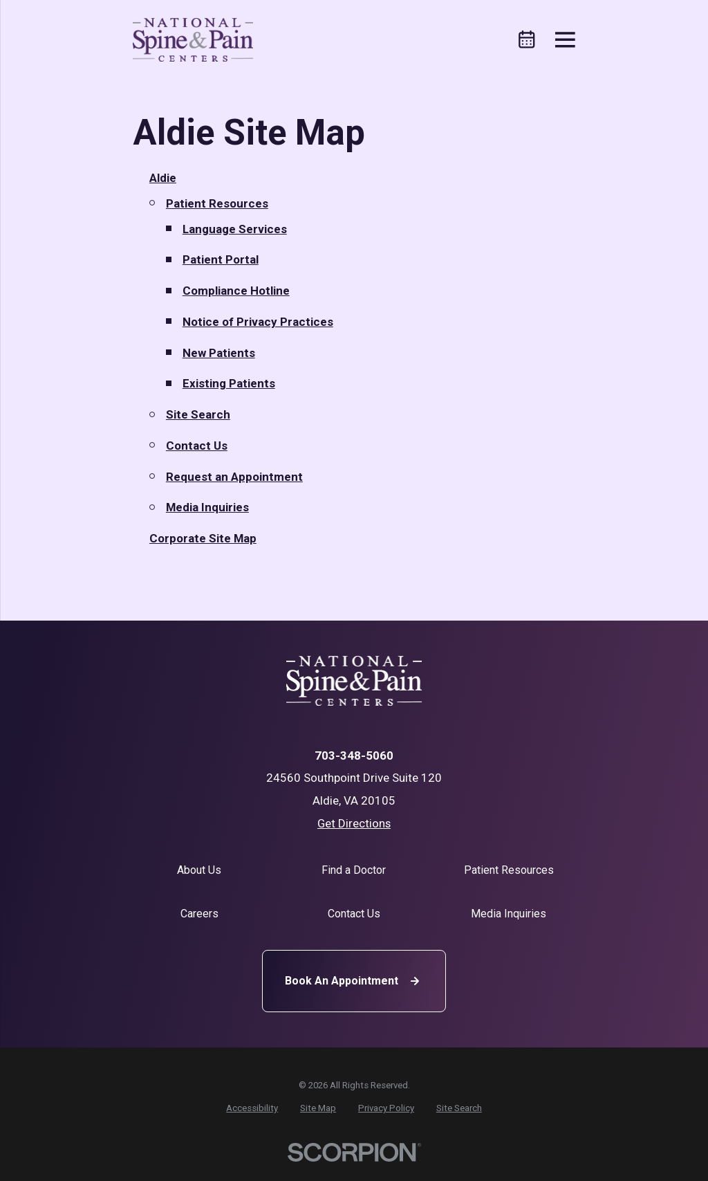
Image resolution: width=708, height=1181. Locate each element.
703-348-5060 (354, 756)
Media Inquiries (207, 507)
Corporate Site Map (203, 538)
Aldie (162, 178)
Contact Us (196, 445)
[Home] (193, 40)
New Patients (219, 353)
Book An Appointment (354, 981)
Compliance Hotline (236, 290)
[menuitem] (252, 1108)
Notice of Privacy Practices (258, 322)
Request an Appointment (234, 477)
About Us (199, 870)
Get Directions (354, 823)
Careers (199, 913)
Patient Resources (217, 203)
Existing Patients (229, 383)
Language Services (235, 229)
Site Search (198, 414)
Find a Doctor (354, 870)
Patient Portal (221, 259)
